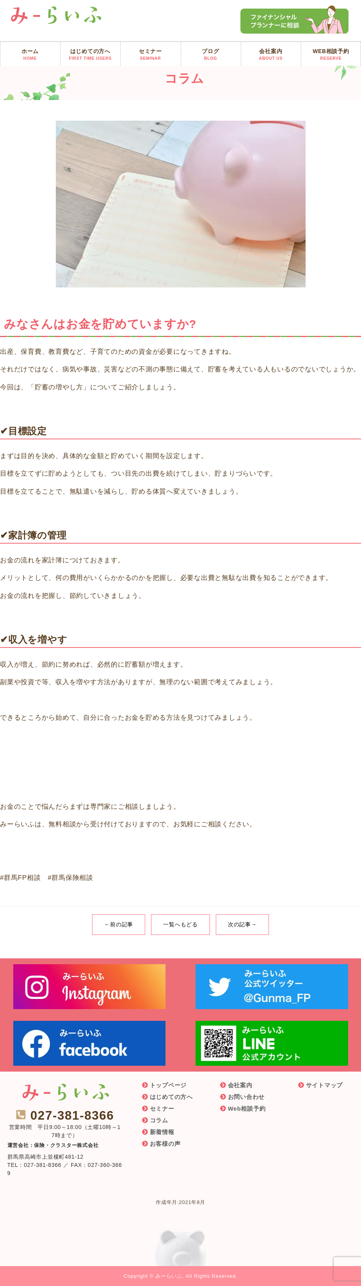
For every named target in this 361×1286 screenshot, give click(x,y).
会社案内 (240, 1085)
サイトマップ (324, 1085)
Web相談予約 (247, 1108)
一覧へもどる (180, 924)
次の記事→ (242, 924)
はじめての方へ (171, 1096)
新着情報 (162, 1132)
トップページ (168, 1085)
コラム (159, 1120)
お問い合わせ (246, 1096)
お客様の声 (165, 1143)
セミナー (162, 1108)
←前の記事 (118, 924)
